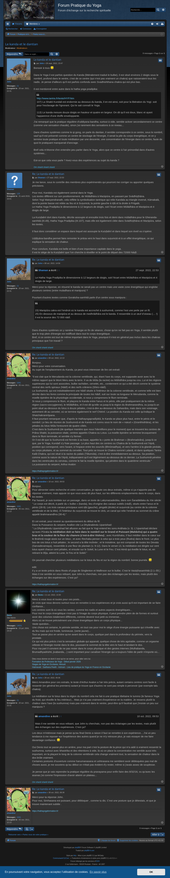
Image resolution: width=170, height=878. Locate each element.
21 (18, 86)
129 (18, 194)
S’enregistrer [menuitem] (163, 24)
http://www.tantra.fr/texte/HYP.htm (55, 98)
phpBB (77, 848)
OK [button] (151, 872)
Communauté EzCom (61, 858)
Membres (33, 24)
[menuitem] (152, 23)
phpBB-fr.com (89, 851)
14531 (19, 626)
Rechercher (13, 29)
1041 (19, 383)
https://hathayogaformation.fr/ (45, 471)
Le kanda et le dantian (21, 44)
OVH (97, 861)
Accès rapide (8, 24)
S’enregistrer (41, 29)
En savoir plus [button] (98, 871)
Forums (18, 24)
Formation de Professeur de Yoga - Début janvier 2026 (56, 662)
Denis (9, 615)
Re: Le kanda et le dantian (48, 174)
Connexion (27, 29)
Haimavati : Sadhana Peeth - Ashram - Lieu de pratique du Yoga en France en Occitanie (71, 667)
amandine (11, 379)
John (9, 82)
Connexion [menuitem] (158, 24)
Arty (74, 856)
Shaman (10, 189)
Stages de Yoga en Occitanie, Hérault (48, 665)
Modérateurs (22, 48)
